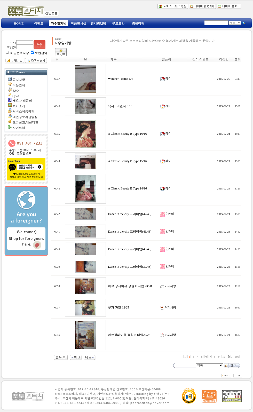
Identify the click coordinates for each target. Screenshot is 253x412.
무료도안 (118, 23)
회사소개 (19, 106)
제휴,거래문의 (22, 100)
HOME (19, 23)
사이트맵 (19, 128)
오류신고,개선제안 (25, 122)
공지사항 (19, 80)
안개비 (167, 214)
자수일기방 (58, 23)
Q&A (15, 96)
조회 (237, 59)
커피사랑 (168, 286)
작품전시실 (78, 23)
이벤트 (38, 23)
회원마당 (138, 23)
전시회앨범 (98, 23)
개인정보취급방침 (25, 117)
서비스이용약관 (23, 111)
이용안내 (19, 85)
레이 (165, 78)
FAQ (16, 90)
